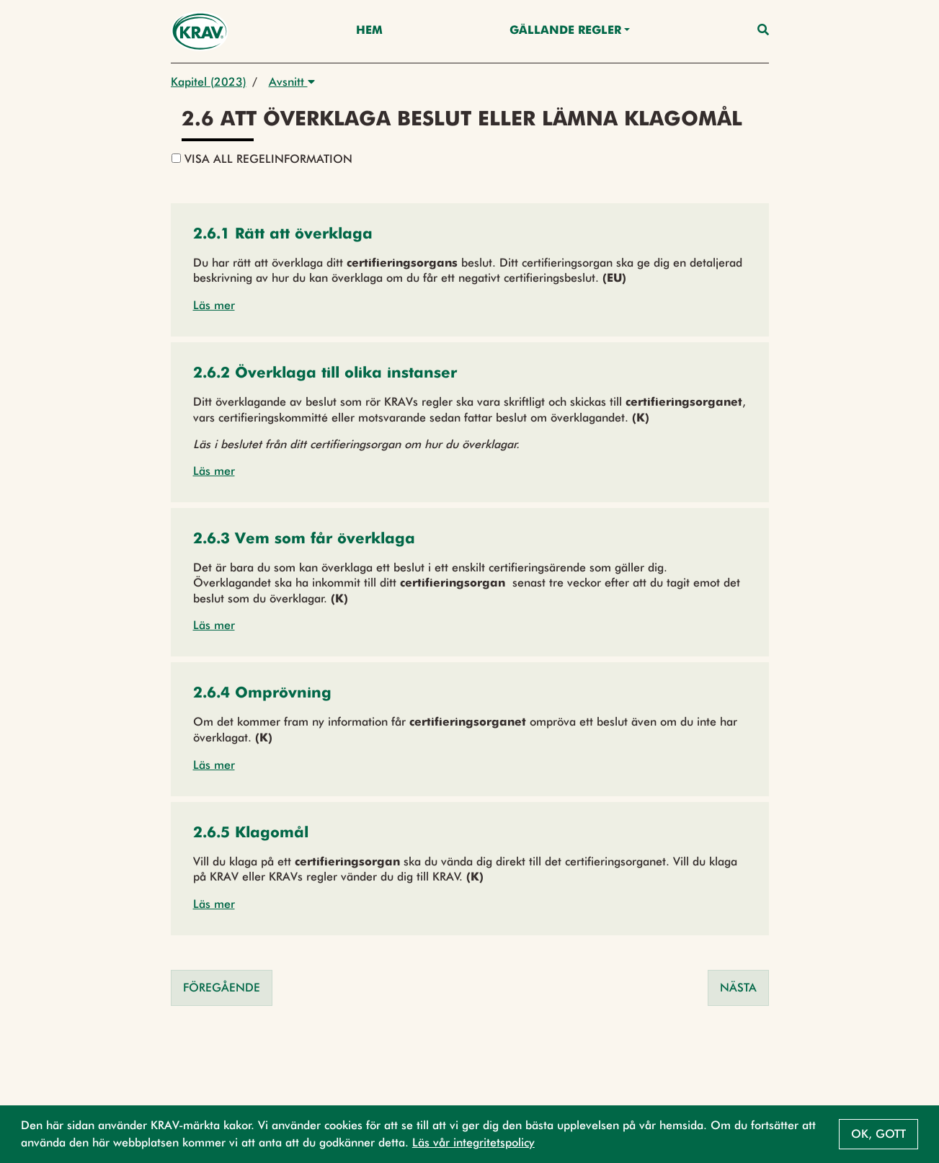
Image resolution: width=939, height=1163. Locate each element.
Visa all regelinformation (262, 159)
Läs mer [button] (214, 305)
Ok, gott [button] (878, 1134)
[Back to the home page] (200, 31)
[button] (283, 235)
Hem (369, 31)
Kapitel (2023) (208, 82)
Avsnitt (292, 82)
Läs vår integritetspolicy (473, 1142)
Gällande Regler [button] (565, 31)
